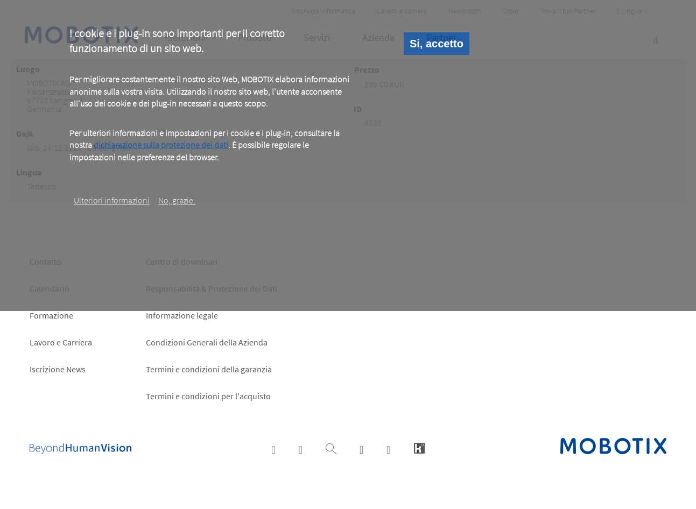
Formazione (51, 315)
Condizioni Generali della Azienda (207, 342)
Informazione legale (182, 315)
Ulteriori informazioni (112, 200)
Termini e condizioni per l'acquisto (208, 396)
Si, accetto (436, 44)
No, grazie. (176, 200)
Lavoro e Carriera (61, 342)
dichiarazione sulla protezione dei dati (161, 144)
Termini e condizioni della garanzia (209, 369)
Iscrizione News (58, 369)
